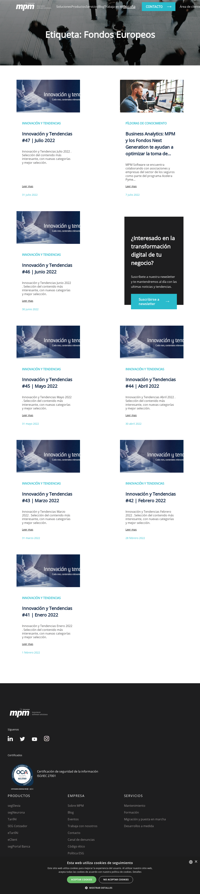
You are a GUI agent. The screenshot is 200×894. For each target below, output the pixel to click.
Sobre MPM (76, 806)
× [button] (195, 861)
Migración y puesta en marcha (145, 819)
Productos (78, 7)
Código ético (76, 846)
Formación (131, 812)
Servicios (92, 7)
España (129, 6)
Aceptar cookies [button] (81, 879)
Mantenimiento (134, 806)
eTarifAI (13, 833)
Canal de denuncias (81, 840)
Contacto (74, 833)
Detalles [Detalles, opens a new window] (137, 871)
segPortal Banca (19, 846)
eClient (12, 840)
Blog (101, 7)
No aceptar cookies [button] (116, 879)
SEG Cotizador (17, 826)
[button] (100, 888)
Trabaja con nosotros (82, 826)
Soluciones (63, 7)
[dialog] (100, 875)
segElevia (14, 806)
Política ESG (76, 853)
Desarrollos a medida (139, 826)
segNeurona (16, 812)
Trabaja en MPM (115, 7)
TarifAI (12, 819)
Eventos (73, 819)
